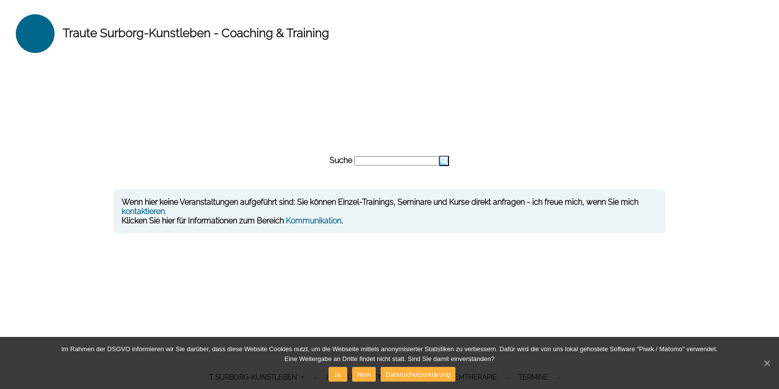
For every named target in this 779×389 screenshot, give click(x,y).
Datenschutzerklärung (418, 374)
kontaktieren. (143, 211)
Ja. (337, 374)
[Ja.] (767, 363)
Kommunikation (313, 220)
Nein (364, 374)
